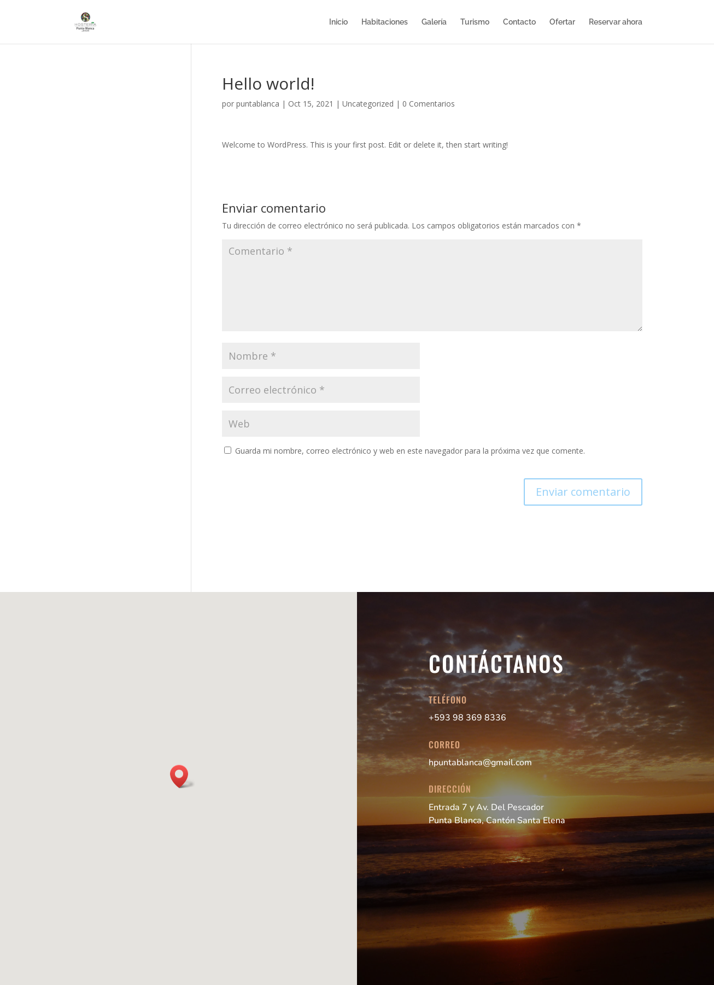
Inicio (338, 22)
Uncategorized (368, 103)
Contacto (519, 22)
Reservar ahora (615, 22)
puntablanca (257, 103)
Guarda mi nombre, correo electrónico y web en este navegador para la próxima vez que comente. (410, 450)
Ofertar (562, 22)
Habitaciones (384, 22)
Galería (434, 22)
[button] (182, 776)
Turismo (474, 22)
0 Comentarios (428, 103)
